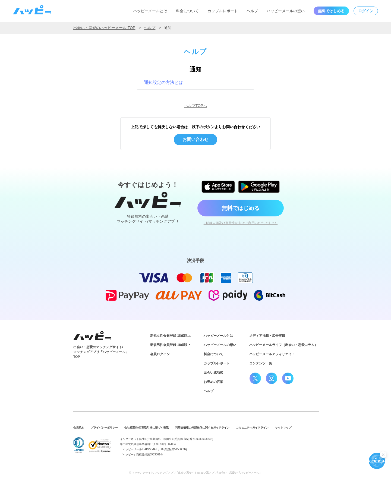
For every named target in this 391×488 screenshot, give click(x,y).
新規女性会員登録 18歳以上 (170, 336)
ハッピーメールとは (150, 11)
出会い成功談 (213, 372)
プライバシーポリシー (104, 427)
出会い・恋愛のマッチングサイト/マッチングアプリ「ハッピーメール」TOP (101, 352)
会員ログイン (160, 354)
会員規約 (78, 427)
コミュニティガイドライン (252, 427)
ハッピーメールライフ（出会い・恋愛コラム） (283, 345)
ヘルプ (252, 11)
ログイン (365, 11)
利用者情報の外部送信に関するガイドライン (202, 427)
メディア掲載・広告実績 (267, 336)
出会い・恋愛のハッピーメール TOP (104, 28)
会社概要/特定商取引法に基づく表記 (146, 427)
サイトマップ (283, 427)
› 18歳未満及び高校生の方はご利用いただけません (241, 223)
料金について (187, 11)
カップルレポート (222, 11)
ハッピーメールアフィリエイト (272, 354)
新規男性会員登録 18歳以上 (170, 345)
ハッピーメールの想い (286, 11)
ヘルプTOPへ (195, 105)
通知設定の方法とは (163, 82)
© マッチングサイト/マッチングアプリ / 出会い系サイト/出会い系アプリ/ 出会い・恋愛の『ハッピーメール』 (195, 472)
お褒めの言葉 (213, 382)
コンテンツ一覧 (260, 363)
